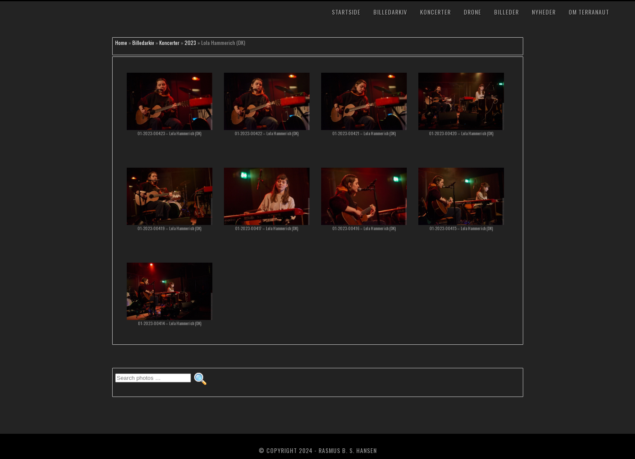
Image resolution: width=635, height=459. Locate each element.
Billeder (506, 11)
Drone (472, 11)
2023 (190, 42)
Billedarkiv (390, 11)
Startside (346, 11)
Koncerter (435, 11)
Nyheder (544, 11)
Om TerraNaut (589, 11)
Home (121, 42)
